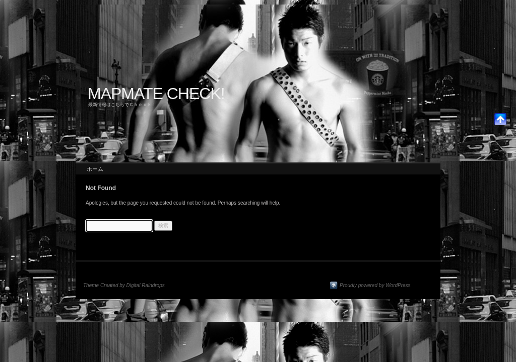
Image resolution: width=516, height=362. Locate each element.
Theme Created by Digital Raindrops (124, 285)
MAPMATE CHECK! (156, 93)
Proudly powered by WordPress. (376, 285)
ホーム (95, 169)
